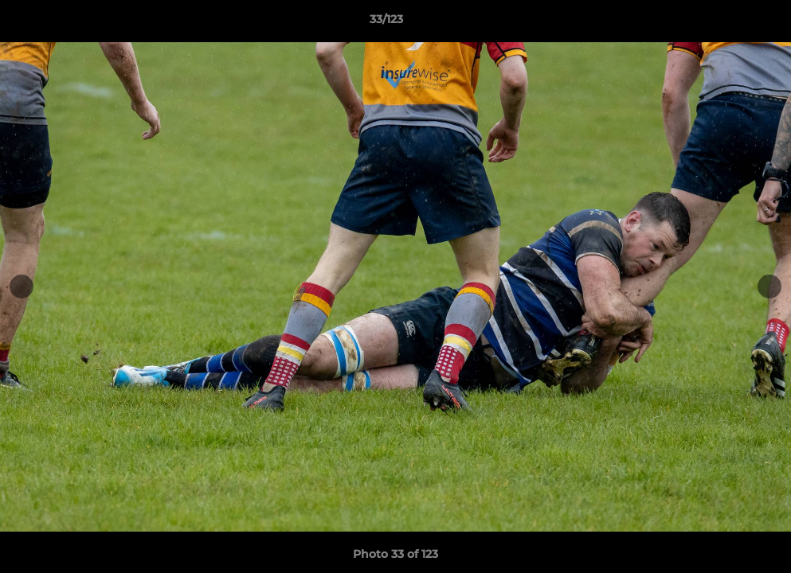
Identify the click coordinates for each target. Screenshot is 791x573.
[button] (724, 23)
